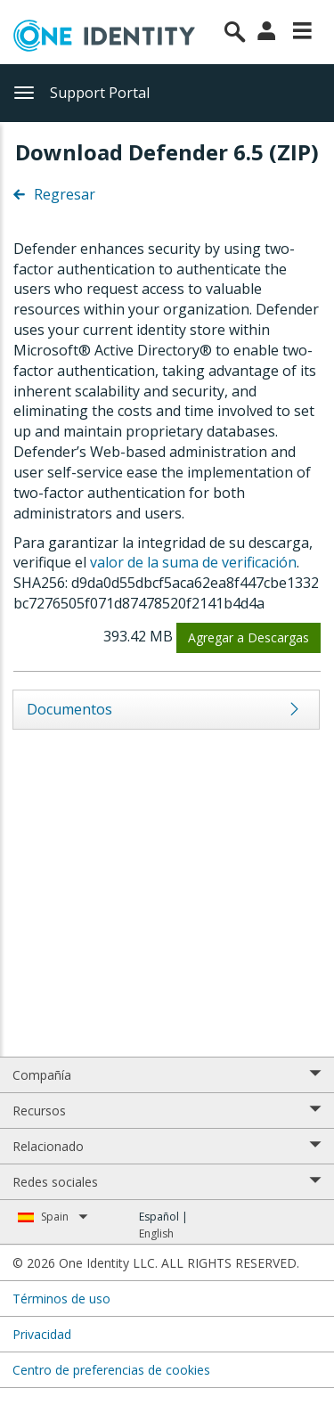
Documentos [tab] (69, 709)
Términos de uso (61, 1298)
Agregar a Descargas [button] (248, 637)
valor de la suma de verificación (193, 562)
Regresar (54, 194)
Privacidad (41, 1334)
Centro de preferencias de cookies (111, 1369)
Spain (64, 1216)
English (156, 1233)
